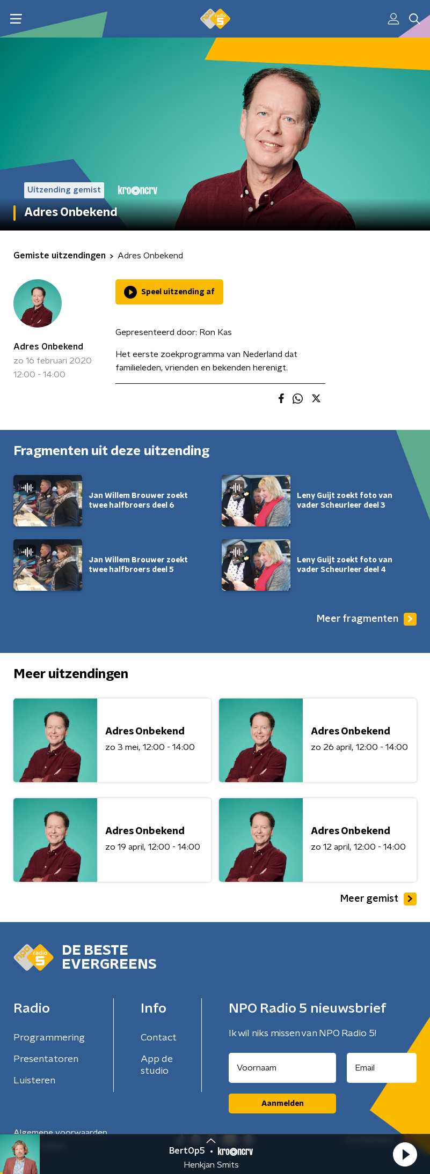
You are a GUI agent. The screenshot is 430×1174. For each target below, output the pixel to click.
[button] (405, 1154)
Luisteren (34, 1081)
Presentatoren (45, 1059)
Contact (159, 1038)
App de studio (157, 1065)
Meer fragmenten (367, 619)
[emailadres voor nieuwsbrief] (382, 1068)
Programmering (49, 1038)
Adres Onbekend (48, 347)
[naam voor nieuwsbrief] (282, 1068)
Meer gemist (378, 899)
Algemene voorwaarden (60, 1132)
